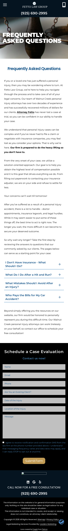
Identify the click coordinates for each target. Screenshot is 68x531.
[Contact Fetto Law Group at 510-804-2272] (64, 4)
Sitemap (41, 519)
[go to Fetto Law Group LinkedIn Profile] (28, 482)
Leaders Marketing (48, 524)
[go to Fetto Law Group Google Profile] (34, 482)
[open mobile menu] (4, 4)
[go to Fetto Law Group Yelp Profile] (40, 482)
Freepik (35, 529)
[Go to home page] (34, 475)
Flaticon (45, 529)
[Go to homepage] (35, 5)
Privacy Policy (53, 519)
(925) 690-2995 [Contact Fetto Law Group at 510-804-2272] (34, 13)
